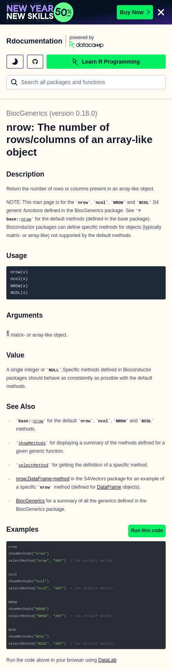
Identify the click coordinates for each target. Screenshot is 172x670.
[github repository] (35, 62)
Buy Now (135, 12)
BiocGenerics (30, 501)
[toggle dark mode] (15, 62)
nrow (26, 219)
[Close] (161, 12)
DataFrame (109, 487)
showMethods (32, 443)
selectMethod (34, 465)
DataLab (107, 660)
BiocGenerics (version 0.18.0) (51, 113)
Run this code (147, 530)
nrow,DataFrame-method (42, 479)
